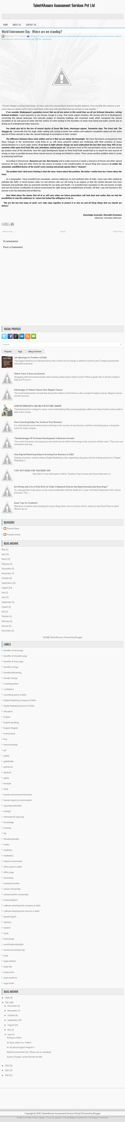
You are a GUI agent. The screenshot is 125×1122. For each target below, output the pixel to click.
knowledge (9, 822)
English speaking (11, 722)
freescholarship (11, 744)
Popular (8, 351)
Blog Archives (35, 351)
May (3, 549)
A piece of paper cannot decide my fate (24, 1056)
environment (50, 36)
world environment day (24, 39)
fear (5, 739)
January (5, 626)
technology (9, 938)
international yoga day (14, 816)
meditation (9, 855)
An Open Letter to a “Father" (19, 1042)
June (4, 597)
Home (5, 24)
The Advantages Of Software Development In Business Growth (44, 438)
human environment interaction (71, 36)
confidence (9, 689)
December (6, 568)
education (8, 711)
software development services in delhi (21, 911)
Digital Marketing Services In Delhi (19, 705)
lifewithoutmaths (11, 839)
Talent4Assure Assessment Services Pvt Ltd (64, 5)
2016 (7, 1065)
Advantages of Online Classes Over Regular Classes (38, 389)
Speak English (10, 916)
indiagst (7, 811)
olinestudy (8, 877)
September (7, 583)
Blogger (78, 637)
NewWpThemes (31, 1117)
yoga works (9, 983)
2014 (7, 1075)
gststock (7, 772)
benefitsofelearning (12, 672)
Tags (20, 351)
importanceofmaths (13, 805)
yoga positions (10, 977)
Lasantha (58, 1117)
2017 (7, 1002)
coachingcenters (11, 683)
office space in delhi (13, 866)
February (5, 564)
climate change (37, 36)
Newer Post (8, 231)
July (3, 592)
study (6, 933)
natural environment (13, 861)
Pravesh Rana (13, 528)
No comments (45, 39)
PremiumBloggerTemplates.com (75, 1117)
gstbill (6, 755)
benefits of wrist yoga (13, 661)
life (5, 833)
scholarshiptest (11, 900)
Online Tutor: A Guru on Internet (29, 373)
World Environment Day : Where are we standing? (32, 31)
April (4, 554)
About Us (17, 24)
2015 (7, 1070)
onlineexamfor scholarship (16, 894)
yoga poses (9, 972)
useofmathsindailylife (13, 944)
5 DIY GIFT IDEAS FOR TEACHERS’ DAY (32, 470)
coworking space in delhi (15, 694)
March (4, 559)
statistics (8, 922)
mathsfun (8, 850)
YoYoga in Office (14, 1037)
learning (7, 828)
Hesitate (7, 783)
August (5, 587)
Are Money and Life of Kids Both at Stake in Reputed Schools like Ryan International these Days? (61, 486)
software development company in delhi (22, 905)
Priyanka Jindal (13, 534)
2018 (7, 997)
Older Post (117, 231)
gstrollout (8, 767)
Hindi (6, 789)
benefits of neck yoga (13, 650)
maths (6, 844)
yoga (6, 955)
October (5, 578)
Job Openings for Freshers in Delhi (30, 357)
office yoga (9, 872)
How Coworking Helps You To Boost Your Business (38, 422)
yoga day (8, 966)
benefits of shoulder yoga (15, 656)
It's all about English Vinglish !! (21, 1047)
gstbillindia (9, 761)
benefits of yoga (11, 667)
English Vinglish (11, 728)
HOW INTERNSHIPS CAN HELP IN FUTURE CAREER (37, 406)
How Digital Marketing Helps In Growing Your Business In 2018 (44, 454)
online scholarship (12, 889)
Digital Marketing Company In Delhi (20, 700)
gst (5, 750)
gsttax (6, 778)
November (6, 573)
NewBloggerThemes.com (98, 1117)
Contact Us (31, 24)
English (7, 717)
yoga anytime (10, 961)
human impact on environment (100, 36)
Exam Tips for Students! (26, 503)
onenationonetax (12, 883)
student (7, 927)
